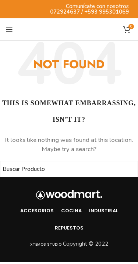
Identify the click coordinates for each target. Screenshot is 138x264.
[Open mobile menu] (9, 29)
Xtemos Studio (45, 244)
